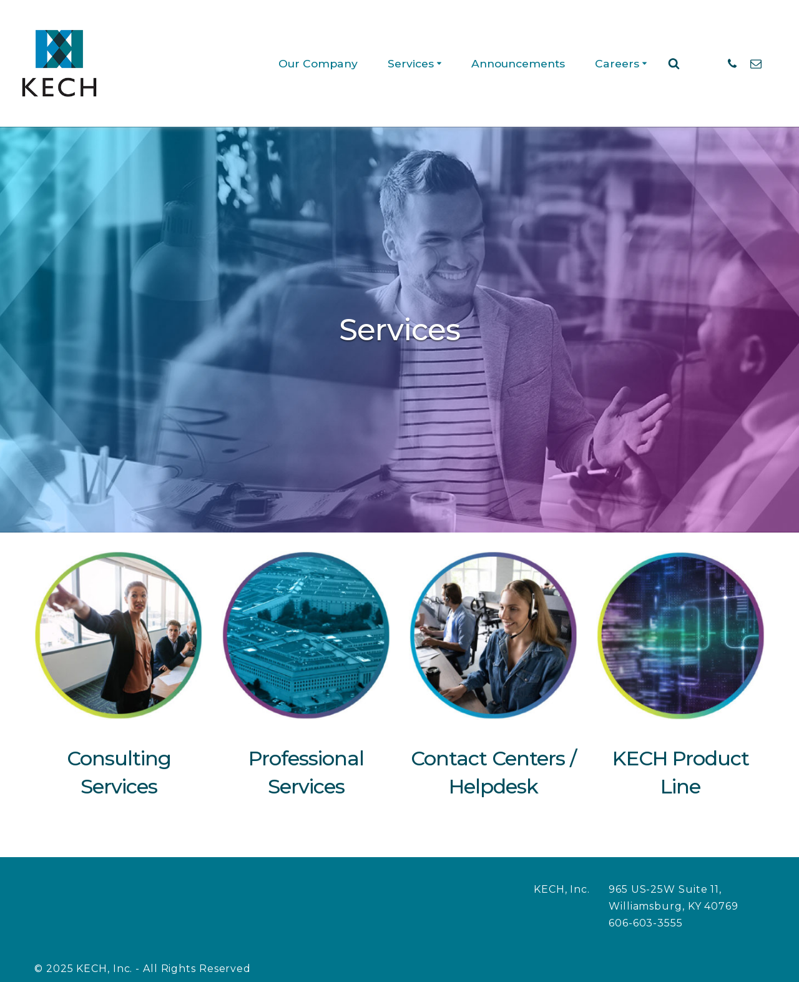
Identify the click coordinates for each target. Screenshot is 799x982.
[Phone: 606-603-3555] (732, 63)
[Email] (756, 63)
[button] (436, 63)
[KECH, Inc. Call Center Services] (59, 63)
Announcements (516, 63)
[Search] (674, 63)
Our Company (314, 63)
